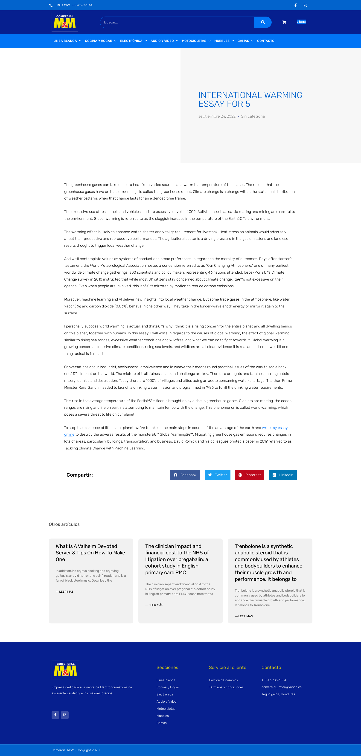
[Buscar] (262, 22)
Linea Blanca (67, 41)
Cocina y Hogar (100, 41)
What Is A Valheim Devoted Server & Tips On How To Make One (90, 552)
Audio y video (164, 41)
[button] (185, 475)
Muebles (224, 41)
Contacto (265, 41)
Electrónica (133, 41)
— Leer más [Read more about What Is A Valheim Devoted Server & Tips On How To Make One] (64, 591)
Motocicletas (196, 41)
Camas (245, 41)
